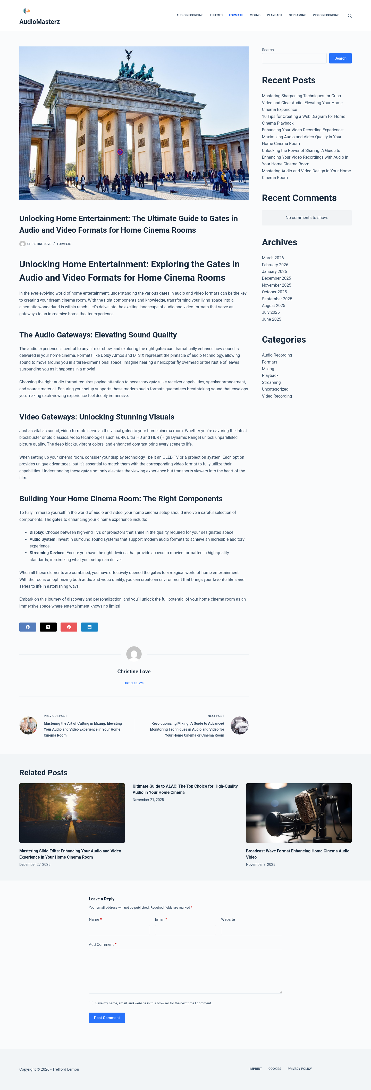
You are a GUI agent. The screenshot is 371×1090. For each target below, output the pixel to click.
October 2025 (274, 291)
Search (268, 49)
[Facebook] (27, 627)
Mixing (255, 15)
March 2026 (273, 257)
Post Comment (107, 1017)
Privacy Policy (300, 1069)
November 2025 (276, 285)
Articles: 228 (134, 683)
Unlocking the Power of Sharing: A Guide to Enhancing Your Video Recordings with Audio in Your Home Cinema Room (305, 157)
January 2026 (274, 271)
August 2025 (273, 305)
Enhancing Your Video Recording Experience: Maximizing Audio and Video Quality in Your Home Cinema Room (303, 136)
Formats (236, 15)
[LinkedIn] (89, 627)
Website (228, 919)
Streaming (297, 15)
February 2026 (275, 264)
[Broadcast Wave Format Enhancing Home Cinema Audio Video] (299, 813)
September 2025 (277, 298)
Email (161, 919)
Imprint (255, 1069)
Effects (216, 15)
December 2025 (276, 278)
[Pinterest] (69, 627)
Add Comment (102, 944)
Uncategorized (275, 389)
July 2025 (271, 312)
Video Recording (326, 15)
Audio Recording (190, 15)
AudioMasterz (39, 22)
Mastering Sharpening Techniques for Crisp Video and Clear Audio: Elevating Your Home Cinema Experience (302, 102)
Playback (274, 15)
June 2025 (271, 319)
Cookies (274, 1069)
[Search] (350, 16)
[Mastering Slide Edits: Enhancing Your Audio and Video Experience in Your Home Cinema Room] (72, 813)
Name (95, 919)
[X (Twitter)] (48, 627)
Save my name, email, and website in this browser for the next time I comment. (153, 1003)
